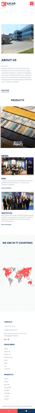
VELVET (6, 379)
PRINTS (6, 382)
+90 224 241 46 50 (9, 326)
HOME (6, 348)
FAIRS (5, 363)
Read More (5, 90)
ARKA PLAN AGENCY (8, 406)
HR (5, 366)
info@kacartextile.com (10, 330)
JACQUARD (7, 387)
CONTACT (7, 369)
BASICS (6, 399)
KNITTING (7, 384)
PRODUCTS (7, 354)
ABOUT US (7, 351)
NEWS (6, 360)
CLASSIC (6, 396)
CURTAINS (7, 393)
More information (6, 188)
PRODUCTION (8, 357)
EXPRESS (7, 390)
